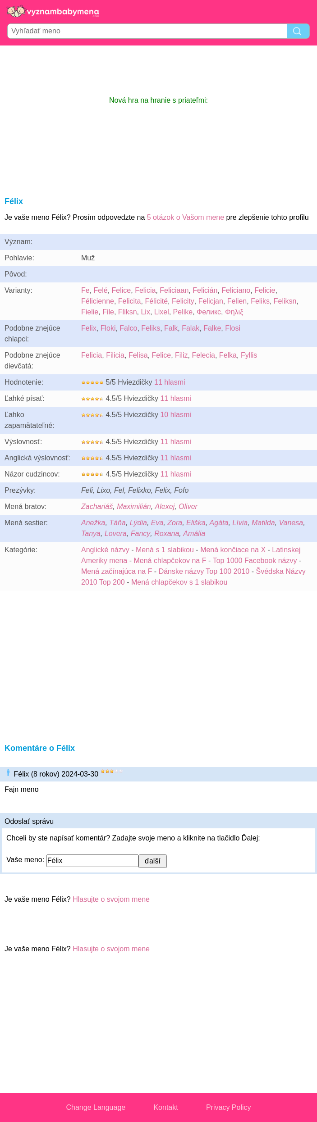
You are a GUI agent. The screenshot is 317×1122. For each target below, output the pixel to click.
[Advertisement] (158, 70)
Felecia (203, 355)
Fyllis (249, 355)
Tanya (91, 533)
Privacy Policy (228, 1107)
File (108, 312)
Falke (212, 328)
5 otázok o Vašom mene (185, 217)
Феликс (209, 312)
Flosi (232, 328)
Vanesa (291, 523)
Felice (121, 290)
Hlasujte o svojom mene (111, 899)
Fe (85, 290)
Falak (190, 328)
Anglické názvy (105, 550)
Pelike (183, 312)
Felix (88, 328)
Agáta (219, 523)
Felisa (138, 355)
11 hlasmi (169, 382)
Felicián (205, 290)
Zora (174, 523)
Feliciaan (174, 290)
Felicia (145, 290)
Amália (194, 533)
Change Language (96, 1107)
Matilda (263, 523)
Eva (157, 523)
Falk (171, 328)
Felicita (129, 301)
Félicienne (97, 301)
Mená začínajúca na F (116, 571)
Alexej (165, 506)
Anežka (93, 523)
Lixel (161, 312)
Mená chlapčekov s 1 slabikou (179, 582)
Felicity (183, 301)
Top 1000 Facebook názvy (255, 560)
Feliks (260, 301)
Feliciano (235, 290)
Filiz (181, 355)
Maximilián (134, 506)
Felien (237, 301)
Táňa (117, 523)
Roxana (166, 533)
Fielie (89, 312)
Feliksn (285, 301)
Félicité (156, 301)
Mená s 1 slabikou (165, 550)
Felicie (264, 290)
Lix (145, 312)
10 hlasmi (175, 414)
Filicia (115, 355)
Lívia (240, 523)
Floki (108, 328)
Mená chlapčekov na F (169, 560)
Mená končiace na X (233, 550)
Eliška (196, 523)
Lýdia (138, 523)
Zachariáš (97, 506)
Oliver (188, 506)
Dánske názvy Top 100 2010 (204, 571)
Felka (228, 355)
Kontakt (165, 1107)
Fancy (141, 533)
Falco (128, 328)
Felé (101, 290)
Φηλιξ (234, 312)
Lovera (116, 533)
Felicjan (210, 301)
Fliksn (127, 312)
